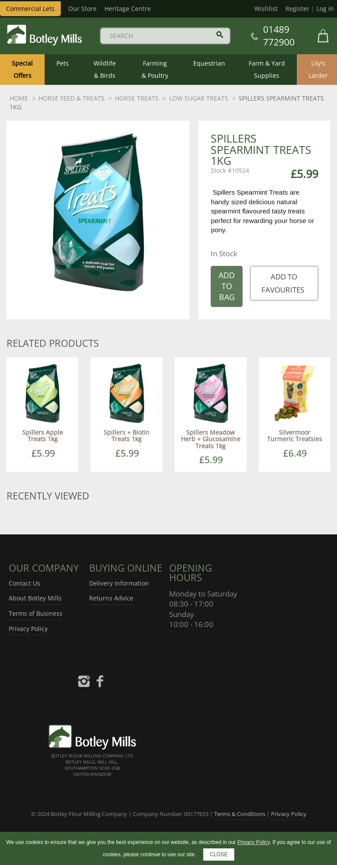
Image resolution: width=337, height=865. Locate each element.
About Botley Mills (35, 598)
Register (297, 8)
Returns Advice (111, 598)
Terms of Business (36, 613)
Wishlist (266, 8)
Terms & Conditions (239, 814)
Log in (325, 8)
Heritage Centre (127, 8)
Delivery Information (119, 583)
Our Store (82, 8)
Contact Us (24, 583)
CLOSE (219, 854)
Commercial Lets (30, 8)
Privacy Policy (28, 628)
